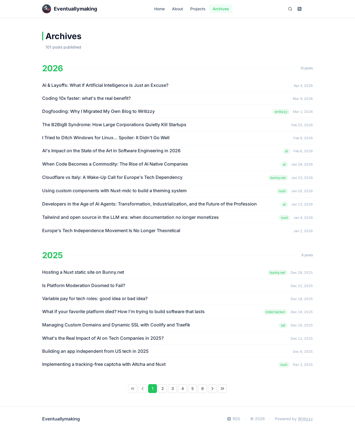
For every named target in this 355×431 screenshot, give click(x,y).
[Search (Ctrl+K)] (290, 9)
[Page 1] (152, 388)
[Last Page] (222, 388)
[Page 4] (182, 388)
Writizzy (305, 418)
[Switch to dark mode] (309, 9)
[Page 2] (162, 388)
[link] (132, 388)
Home (159, 8)
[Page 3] (172, 388)
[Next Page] (212, 388)
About (177, 8)
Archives (221, 8)
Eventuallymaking (61, 419)
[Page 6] (202, 388)
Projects (198, 8)
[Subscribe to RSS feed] (299, 8)
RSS (233, 418)
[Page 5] (192, 388)
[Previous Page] (142, 388)
